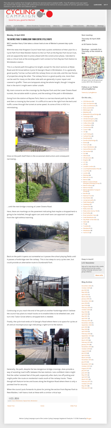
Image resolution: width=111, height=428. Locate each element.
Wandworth (86, 228)
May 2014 (84, 386)
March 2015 (85, 379)
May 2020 (84, 329)
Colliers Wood (87, 123)
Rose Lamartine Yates (89, 215)
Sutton (85, 222)
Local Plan (86, 171)
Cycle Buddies (19, 26)
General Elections (88, 149)
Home (9, 26)
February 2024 (86, 307)
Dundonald (86, 138)
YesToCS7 (86, 233)
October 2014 (86, 384)
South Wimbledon (88, 217)
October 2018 (86, 349)
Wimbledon (34, 401)
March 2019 (85, 340)
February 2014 (86, 388)
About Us (56, 26)
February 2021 (86, 320)
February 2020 (86, 334)
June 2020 (85, 327)
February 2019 (86, 342)
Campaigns (66, 26)
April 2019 (85, 338)
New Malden (87, 198)
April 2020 (85, 331)
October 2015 (86, 366)
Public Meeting (87, 202)
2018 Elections (87, 101)
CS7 (84, 132)
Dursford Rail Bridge (89, 140)
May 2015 (84, 375)
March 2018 (85, 357)
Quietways (86, 204)
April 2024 (85, 305)
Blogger (89, 418)
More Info (99, 275)
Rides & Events (78, 26)
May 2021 (84, 316)
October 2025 (86, 288)
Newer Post (10, 406)
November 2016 (86, 360)
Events (85, 143)
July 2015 (84, 370)
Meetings (101, 26)
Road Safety (86, 213)
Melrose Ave (87, 177)
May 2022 (84, 312)
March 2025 (85, 297)
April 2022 (85, 314)
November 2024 (86, 301)
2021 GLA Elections (89, 103)
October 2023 (86, 310)
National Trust (87, 196)
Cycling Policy (87, 136)
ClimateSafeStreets (89, 121)
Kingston (85, 160)
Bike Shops (90, 26)
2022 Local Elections (89, 106)
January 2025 (85, 299)
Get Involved (87, 151)
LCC (84, 162)
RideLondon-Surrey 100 (90, 211)
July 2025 (84, 290)
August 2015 (85, 368)
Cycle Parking (87, 134)
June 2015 (85, 373)
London (85, 173)
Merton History (87, 185)
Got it (106, 5)
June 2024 (85, 303)
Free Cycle (86, 145)
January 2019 (85, 344)
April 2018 (85, 355)
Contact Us (10, 29)
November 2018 (86, 347)
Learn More (98, 5)
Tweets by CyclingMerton (89, 92)
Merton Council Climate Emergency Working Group (91, 182)
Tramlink (85, 226)
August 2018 (85, 351)
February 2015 (86, 381)
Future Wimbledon (17, 401)
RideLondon (87, 209)
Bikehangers (87, 110)
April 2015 (85, 377)
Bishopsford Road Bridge (91, 114)
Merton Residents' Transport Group (38, 26)
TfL (84, 224)
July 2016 (84, 362)
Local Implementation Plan (91, 169)
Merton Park (87, 188)
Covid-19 (86, 130)
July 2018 (84, 353)
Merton (85, 180)
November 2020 (86, 323)
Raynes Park (26, 401)
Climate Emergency (89, 119)
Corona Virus (87, 127)
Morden (85, 193)
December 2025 (86, 286)
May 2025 (84, 292)
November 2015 (86, 364)
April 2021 (85, 318)
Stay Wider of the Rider (90, 220)
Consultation (87, 125)
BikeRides (86, 112)
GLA (84, 153)
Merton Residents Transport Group (91, 190)
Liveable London (88, 166)
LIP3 (84, 164)
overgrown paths (88, 200)
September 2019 (87, 336)
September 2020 (87, 325)
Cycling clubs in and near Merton (28, 29)
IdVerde (85, 156)
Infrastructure (87, 158)
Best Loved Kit (87, 108)
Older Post (73, 406)
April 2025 (85, 294)
